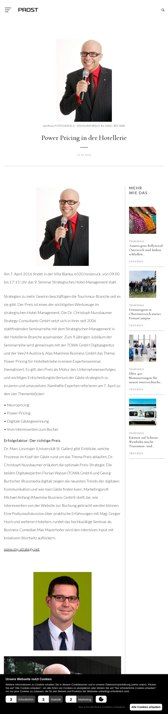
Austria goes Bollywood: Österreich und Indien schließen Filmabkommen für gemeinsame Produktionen (146, 249)
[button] (20, 699)
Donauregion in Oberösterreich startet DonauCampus (145, 313)
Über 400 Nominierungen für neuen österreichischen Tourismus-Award (145, 377)
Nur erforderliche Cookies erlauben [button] (99, 707)
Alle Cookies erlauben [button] (145, 707)
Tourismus (136, 241)
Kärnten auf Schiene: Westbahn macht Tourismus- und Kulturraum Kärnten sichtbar (144, 441)
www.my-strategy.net (22, 549)
